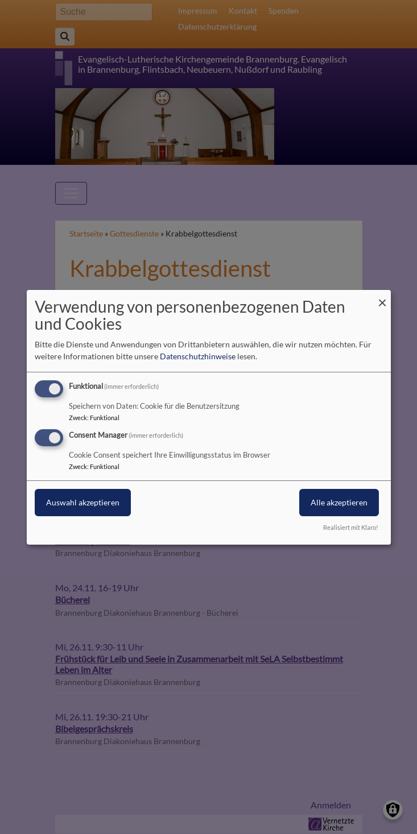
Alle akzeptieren (339, 502)
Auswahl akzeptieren (82, 502)
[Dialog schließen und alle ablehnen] (382, 296)
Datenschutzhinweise (198, 356)
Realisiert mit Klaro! (350, 527)
